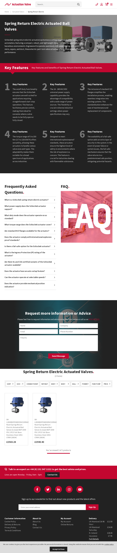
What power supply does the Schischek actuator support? (25, 207)
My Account (66, 521)
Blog (35, 524)
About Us (36, 521)
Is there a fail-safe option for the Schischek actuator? (28, 246)
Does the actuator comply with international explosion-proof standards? (28, 238)
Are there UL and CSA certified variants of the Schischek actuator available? (28, 263)
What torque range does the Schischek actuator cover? (28, 224)
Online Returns (67, 524)
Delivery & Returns (12, 524)
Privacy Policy (10, 527)
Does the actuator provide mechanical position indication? (25, 285)
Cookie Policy (10, 521)
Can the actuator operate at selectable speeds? (25, 277)
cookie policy (109, 544)
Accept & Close (58, 549)
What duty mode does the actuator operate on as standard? (26, 217)
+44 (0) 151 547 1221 (40, 469)
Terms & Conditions (13, 530)
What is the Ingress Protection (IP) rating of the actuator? (25, 254)
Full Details (94, 539)
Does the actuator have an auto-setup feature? (25, 271)
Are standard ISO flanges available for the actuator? (27, 231)
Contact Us (52, 474)
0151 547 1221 (94, 319)
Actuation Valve (18, 4)
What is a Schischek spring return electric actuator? (27, 200)
